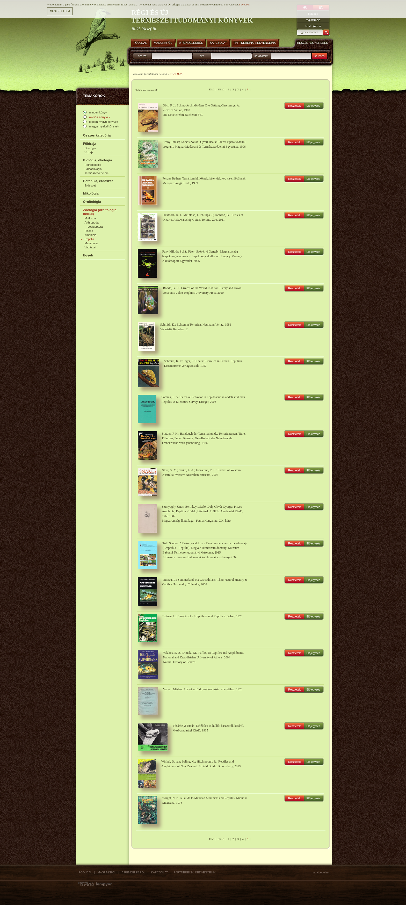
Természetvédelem (96, 173)
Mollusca (90, 218)
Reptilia (89, 239)
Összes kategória (97, 135)
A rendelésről (134, 872)
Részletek (294, 105)
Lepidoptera (95, 226)
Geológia (90, 148)
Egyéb (88, 255)
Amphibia (91, 234)
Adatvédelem (321, 872)
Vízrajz (89, 152)
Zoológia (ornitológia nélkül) (100, 212)
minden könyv (98, 112)
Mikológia (91, 193)
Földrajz (89, 144)
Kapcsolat (159, 872)
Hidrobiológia (93, 164)
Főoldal (85, 872)
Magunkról (107, 872)
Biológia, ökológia (97, 160)
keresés (320, 56)
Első (211, 89)
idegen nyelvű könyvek (103, 121)
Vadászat (90, 247)
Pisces (89, 230)
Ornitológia (92, 202)
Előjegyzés (313, 105)
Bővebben (244, 4)
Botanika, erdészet (98, 181)
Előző (221, 89)
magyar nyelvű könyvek (104, 126)
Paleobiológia (93, 168)
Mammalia (91, 243)
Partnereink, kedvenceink (195, 872)
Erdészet (90, 185)
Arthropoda (92, 222)
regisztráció (313, 19)
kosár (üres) (313, 26)
